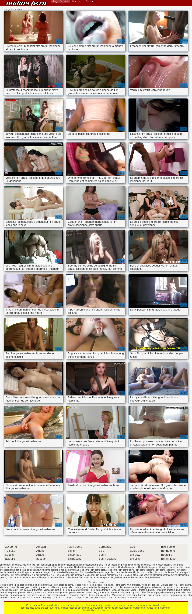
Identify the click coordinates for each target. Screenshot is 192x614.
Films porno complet (63, 597)
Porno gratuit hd (178, 595)
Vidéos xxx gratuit (53, 590)
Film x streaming (42, 597)
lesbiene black (142, 577)
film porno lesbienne (165, 570)
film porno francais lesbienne (75, 570)
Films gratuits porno (37, 592)
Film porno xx (81, 597)
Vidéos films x (81, 585)
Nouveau (76, 1)
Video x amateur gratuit (142, 590)
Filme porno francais (136, 595)
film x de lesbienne (60, 575)
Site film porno (25, 597)
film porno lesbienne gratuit (65, 572)
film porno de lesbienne (27, 570)
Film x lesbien (135, 597)
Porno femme (7, 585)
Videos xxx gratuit (8, 590)
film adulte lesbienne (47, 564)
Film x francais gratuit (99, 595)
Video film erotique (150, 592)
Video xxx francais (150, 585)
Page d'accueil (60, 1)
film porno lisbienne (164, 572)
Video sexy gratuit (95, 592)
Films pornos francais (74, 592)
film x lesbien (125, 575)
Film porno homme (78, 595)
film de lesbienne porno (115, 564)
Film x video (154, 595)
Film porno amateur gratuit (169, 590)
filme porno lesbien (48, 577)
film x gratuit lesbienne (107, 575)
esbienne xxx (28, 564)
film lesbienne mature (106, 567)
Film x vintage (55, 592)
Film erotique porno (63, 585)
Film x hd (4, 587)
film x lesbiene (140, 575)
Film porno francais (43, 585)
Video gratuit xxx (40, 587)
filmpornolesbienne (68, 577)
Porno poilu (116, 587)
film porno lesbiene (145, 570)
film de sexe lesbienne (139, 564)
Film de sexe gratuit (170, 592)
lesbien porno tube (124, 577)
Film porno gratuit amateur (76, 590)
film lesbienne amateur (40, 567)
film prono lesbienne (21, 575)
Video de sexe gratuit (20, 587)
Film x (165, 595)
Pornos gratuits (17, 595)
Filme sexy (120, 585)
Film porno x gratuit (78, 587)
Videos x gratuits (59, 587)
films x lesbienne (87, 577)
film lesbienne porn (127, 567)
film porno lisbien (144, 572)
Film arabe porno (23, 585)
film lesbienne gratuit (84, 567)
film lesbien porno (19, 567)
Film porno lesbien (26, 3)
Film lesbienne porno (99, 587)
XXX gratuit (168, 587)
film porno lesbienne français (36, 572)
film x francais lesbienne (82, 575)
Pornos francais (131, 587)
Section (90, 1)
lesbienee (155, 577)
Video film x (118, 595)
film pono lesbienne (169, 567)
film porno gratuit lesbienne (104, 570)
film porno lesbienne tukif (123, 572)
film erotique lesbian (161, 564)
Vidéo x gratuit (132, 592)
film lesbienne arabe (63, 567)
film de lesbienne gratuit (91, 564)
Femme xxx (95, 585)
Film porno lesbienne (150, 587)
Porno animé (185, 585)
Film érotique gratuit (57, 595)
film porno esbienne (50, 570)
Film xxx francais (98, 597)
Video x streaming (117, 597)
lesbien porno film (105, 577)
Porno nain (108, 585)
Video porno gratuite (15, 592)
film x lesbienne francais (160, 575)
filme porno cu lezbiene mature (22, 577)
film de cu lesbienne (68, 564)
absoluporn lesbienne (10, 564)
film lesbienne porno (148, 567)
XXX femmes (182, 587)
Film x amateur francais (30, 590)
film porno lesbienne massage (94, 572)
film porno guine (127, 570)
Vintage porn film (169, 585)
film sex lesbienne (41, 575)
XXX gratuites (133, 585)
